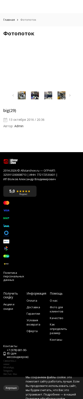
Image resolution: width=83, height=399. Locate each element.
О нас (54, 301)
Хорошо (11, 388)
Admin (18, 126)
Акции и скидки (8, 306)
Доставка (33, 307)
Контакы (56, 340)
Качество (56, 318)
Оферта (32, 331)
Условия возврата (33, 322)
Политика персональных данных (13, 276)
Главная (9, 20)
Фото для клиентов (56, 309)
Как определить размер (58, 328)
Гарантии (33, 314)
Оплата (32, 301)
